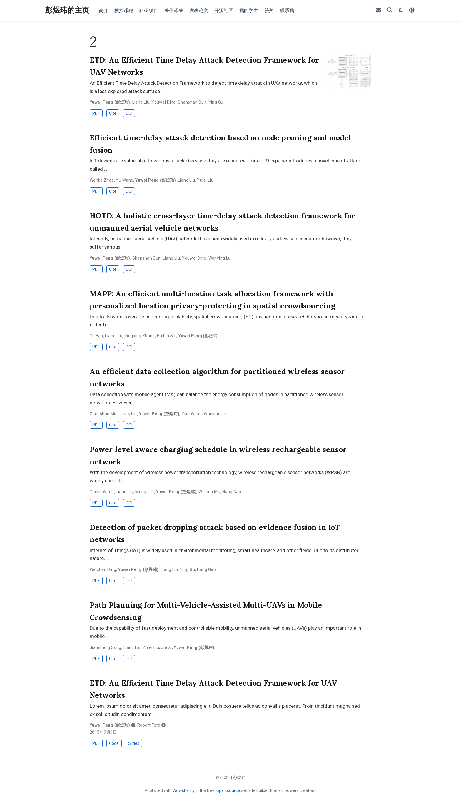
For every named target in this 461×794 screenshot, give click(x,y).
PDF (96, 113)
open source (228, 790)
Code (114, 743)
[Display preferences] (401, 10)
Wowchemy (184, 790)
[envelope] (378, 10)
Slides (133, 743)
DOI (129, 113)
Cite (112, 113)
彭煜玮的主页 (67, 10)
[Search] (389, 10)
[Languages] (412, 10)
